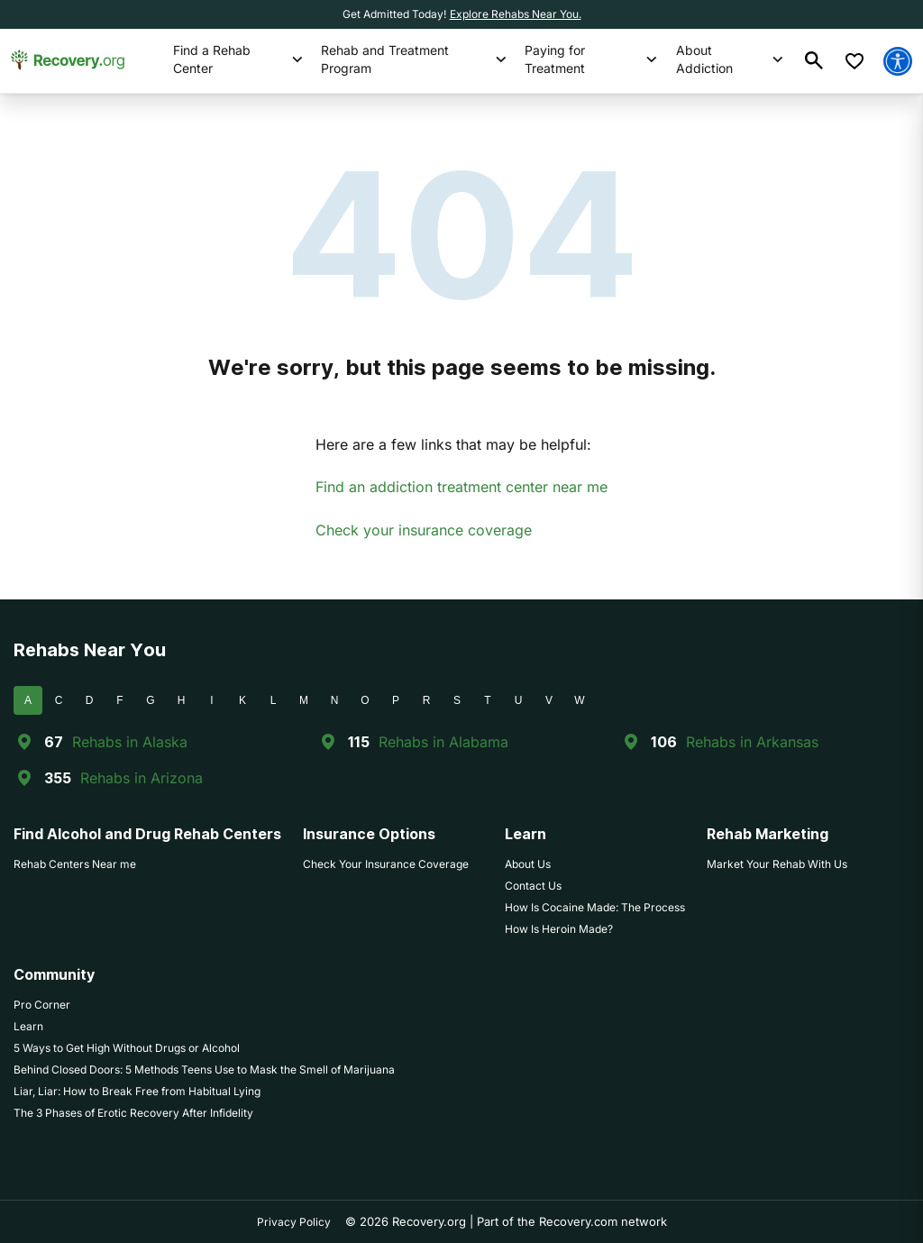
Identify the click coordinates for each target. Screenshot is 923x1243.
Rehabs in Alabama (443, 742)
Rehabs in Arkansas (752, 742)
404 (462, 234)
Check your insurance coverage (423, 530)
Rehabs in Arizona (141, 778)
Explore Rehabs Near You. (515, 14)
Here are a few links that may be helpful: (453, 444)
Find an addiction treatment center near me (461, 487)
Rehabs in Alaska (129, 742)
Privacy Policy (294, 1222)
